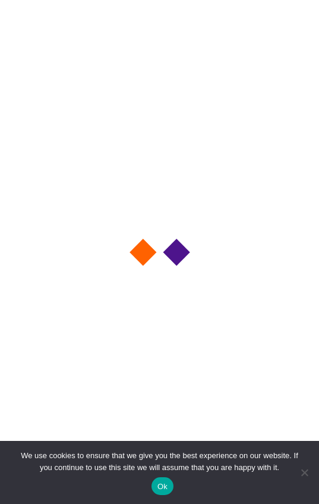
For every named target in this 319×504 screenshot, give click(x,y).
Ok (162, 486)
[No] (304, 472)
